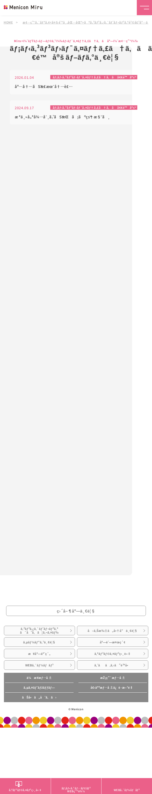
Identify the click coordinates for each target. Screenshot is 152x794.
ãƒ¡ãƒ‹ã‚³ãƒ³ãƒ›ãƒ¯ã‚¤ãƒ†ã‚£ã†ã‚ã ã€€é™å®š (94, 77)
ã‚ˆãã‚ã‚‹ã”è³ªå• (112, 665)
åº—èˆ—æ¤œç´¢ (112, 642)
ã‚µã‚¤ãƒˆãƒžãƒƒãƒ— (39, 687)
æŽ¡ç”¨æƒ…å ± (112, 677)
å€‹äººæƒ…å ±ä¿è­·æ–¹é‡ (113, 687)
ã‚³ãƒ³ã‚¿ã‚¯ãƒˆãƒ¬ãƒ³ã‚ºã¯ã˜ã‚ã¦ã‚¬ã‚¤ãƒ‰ (39, 630)
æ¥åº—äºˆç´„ (39, 653)
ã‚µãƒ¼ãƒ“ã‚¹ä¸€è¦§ (39, 642)
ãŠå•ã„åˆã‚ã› (39, 697)
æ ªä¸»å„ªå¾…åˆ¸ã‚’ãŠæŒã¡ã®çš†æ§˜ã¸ (62, 116)
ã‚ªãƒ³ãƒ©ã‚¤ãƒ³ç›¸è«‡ (112, 653)
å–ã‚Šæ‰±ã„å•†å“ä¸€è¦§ (113, 630)
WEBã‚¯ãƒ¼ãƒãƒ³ (39, 665)
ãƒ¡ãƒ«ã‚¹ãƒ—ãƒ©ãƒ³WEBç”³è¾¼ (76, 789)
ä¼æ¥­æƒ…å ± (39, 677)
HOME (8, 22)
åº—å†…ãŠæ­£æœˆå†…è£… (44, 86)
